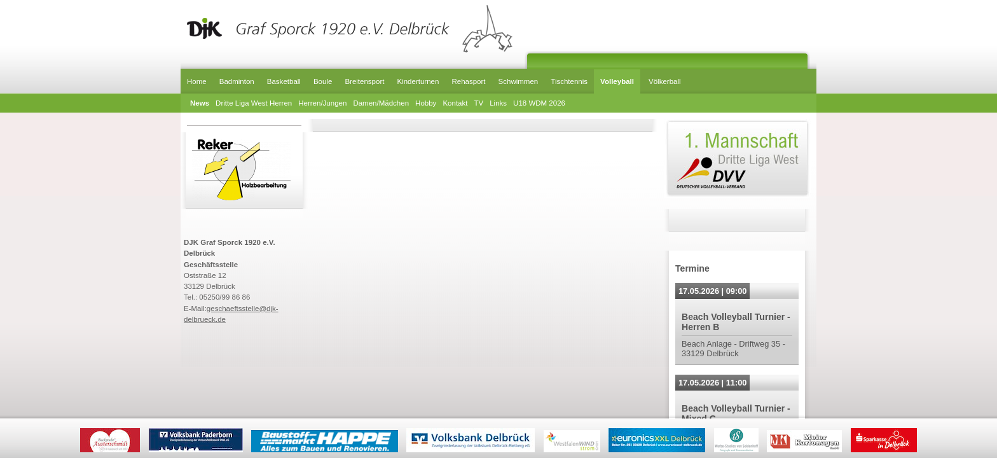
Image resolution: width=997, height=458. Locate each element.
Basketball (284, 81)
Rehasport (468, 81)
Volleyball (617, 81)
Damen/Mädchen (381, 103)
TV (478, 103)
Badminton (236, 81)
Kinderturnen (418, 81)
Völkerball (665, 81)
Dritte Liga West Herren (254, 103)
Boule (322, 81)
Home (197, 81)
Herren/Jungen (322, 103)
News (199, 103)
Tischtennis (569, 81)
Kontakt (455, 103)
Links (498, 103)
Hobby (425, 103)
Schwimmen (518, 81)
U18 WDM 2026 (539, 103)
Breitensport (364, 81)
